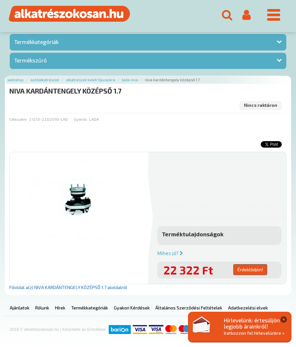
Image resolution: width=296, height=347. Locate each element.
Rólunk (42, 307)
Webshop (15, 80)
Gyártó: (81, 119)
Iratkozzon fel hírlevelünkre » (254, 333)
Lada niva (130, 80)
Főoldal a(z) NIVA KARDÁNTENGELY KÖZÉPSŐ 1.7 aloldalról (68, 287)
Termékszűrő (30, 60)
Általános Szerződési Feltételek (188, 307)
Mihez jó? (170, 253)
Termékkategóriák (36, 42)
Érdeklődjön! (250, 269)
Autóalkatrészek (44, 80)
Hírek (60, 307)
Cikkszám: (18, 119)
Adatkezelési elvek (248, 307)
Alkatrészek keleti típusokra (90, 80)
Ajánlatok (19, 307)
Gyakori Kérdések (132, 307)
